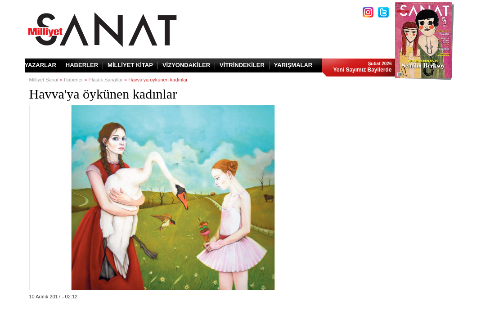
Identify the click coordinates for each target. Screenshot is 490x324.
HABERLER (82, 65)
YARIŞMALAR (293, 65)
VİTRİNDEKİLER (242, 65)
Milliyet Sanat (43, 79)
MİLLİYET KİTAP (130, 65)
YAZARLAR (40, 65)
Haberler (73, 79)
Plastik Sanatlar (106, 79)
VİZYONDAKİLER (186, 65)
